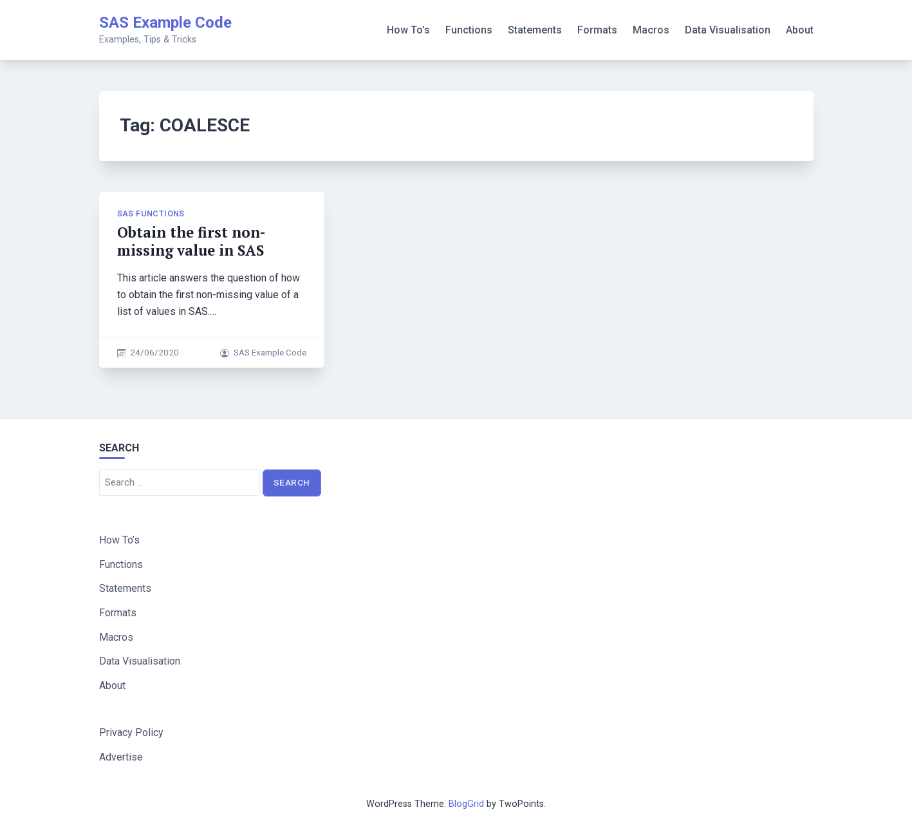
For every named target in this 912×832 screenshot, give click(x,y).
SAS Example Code (165, 23)
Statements (535, 30)
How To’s (408, 30)
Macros (651, 30)
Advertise (121, 757)
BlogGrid (466, 804)
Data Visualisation (727, 30)
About (800, 30)
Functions (468, 30)
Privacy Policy (131, 732)
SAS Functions (151, 213)
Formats (597, 30)
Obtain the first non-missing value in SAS (191, 241)
